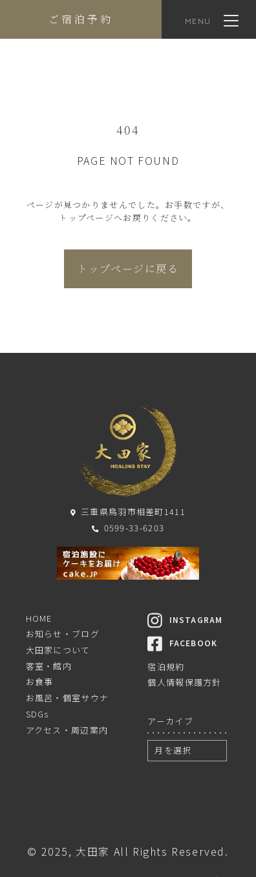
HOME (39, 618)
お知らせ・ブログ (63, 634)
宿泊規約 (165, 666)
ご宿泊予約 (80, 19)
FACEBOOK (182, 642)
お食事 (40, 681)
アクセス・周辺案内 (67, 730)
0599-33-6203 (128, 528)
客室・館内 (49, 666)
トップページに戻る (127, 268)
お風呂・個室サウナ (67, 698)
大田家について (58, 650)
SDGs (37, 714)
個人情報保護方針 (184, 682)
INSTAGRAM (184, 619)
